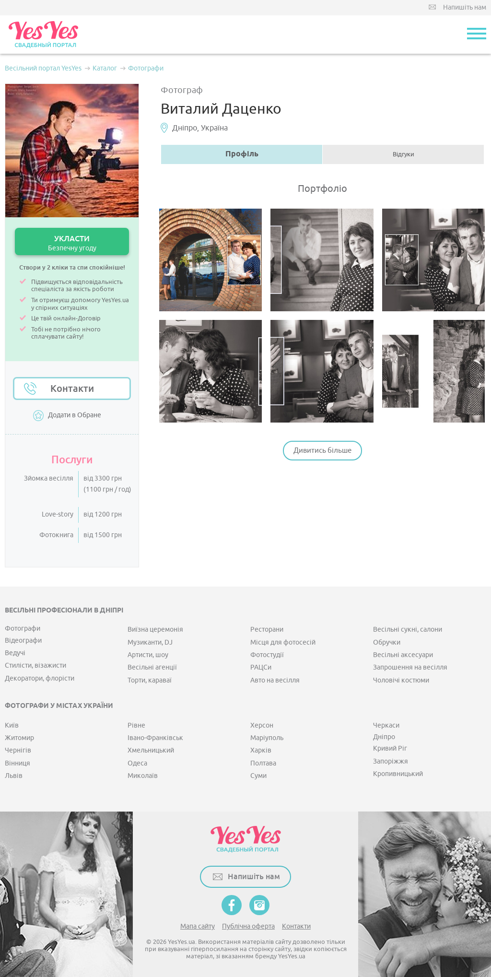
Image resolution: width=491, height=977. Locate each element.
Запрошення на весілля (410, 667)
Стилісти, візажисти (35, 665)
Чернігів (18, 750)
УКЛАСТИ (72, 243)
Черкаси (386, 725)
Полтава (263, 763)
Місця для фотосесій (283, 642)
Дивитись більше (322, 450)
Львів (14, 776)
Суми (258, 776)
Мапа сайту (197, 926)
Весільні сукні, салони (407, 629)
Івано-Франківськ (155, 738)
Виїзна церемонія (155, 629)
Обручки (386, 642)
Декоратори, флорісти (39, 678)
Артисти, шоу (148, 655)
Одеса (137, 763)
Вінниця (17, 763)
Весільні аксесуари (403, 655)
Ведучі (15, 653)
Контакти (72, 388)
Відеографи (23, 640)
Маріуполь (266, 738)
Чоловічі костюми (401, 680)
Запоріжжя (390, 761)
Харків (260, 750)
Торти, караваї (150, 680)
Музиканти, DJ (150, 642)
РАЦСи (260, 667)
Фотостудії (267, 655)
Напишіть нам (464, 7)
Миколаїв (143, 776)
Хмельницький (151, 750)
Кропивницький (398, 774)
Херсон (261, 725)
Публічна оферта (248, 926)
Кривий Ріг (390, 748)
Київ (12, 725)
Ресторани (266, 629)
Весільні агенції (152, 667)
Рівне (136, 725)
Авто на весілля (275, 680)
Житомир (19, 738)
